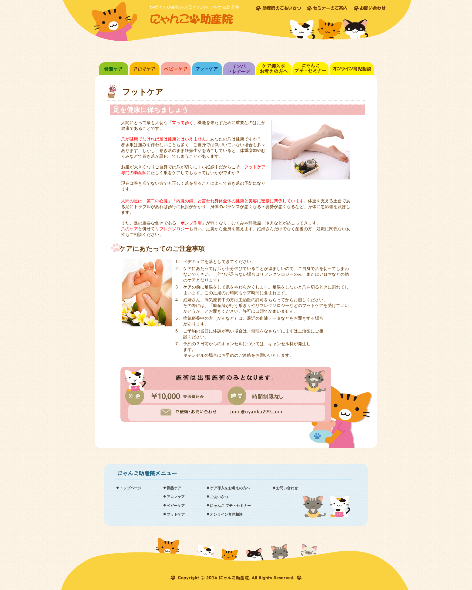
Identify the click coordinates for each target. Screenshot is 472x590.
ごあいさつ (219, 497)
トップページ (130, 488)
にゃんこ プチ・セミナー (230, 506)
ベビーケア (176, 506)
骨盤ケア (174, 488)
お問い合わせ (287, 488)
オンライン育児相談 (226, 514)
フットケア (176, 514)
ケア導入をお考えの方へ (230, 488)
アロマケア (176, 497)
